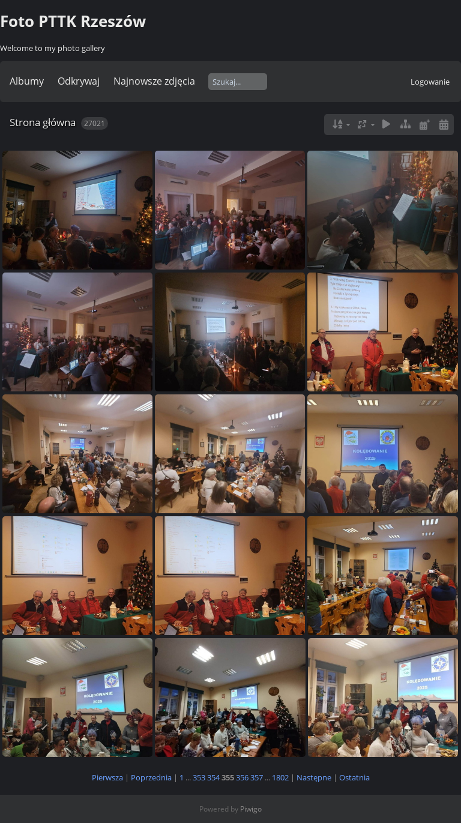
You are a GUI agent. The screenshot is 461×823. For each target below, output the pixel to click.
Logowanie (430, 81)
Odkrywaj (79, 81)
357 (256, 777)
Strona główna (43, 122)
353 (199, 777)
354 (213, 777)
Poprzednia (151, 777)
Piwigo (251, 809)
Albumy (27, 81)
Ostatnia (354, 777)
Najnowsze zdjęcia (154, 81)
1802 (280, 777)
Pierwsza (107, 777)
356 (242, 777)
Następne (314, 777)
